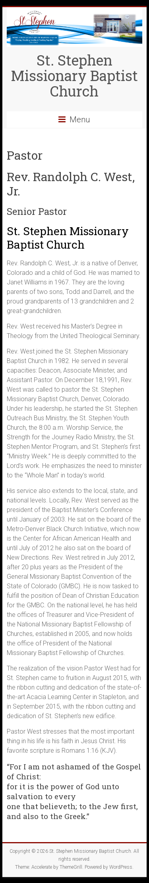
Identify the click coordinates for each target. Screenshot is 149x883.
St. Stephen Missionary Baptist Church (74, 75)
